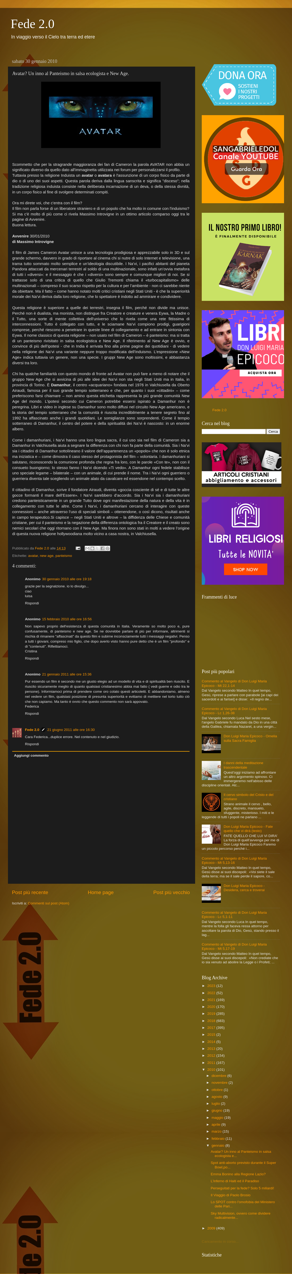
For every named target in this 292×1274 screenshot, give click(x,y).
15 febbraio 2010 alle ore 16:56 (67, 619)
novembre (220, 1083)
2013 (211, 1049)
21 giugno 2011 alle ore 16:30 (71, 730)
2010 (211, 1070)
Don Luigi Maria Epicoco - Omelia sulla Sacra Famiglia (250, 738)
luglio (216, 1104)
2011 (211, 1063)
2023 (211, 986)
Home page (101, 892)
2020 (211, 1007)
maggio (218, 1118)
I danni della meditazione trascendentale (243, 765)
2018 (211, 1021)
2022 (211, 993)
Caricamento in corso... (220, 1241)
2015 (211, 1035)
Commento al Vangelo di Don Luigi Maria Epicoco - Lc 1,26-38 (234, 711)
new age (46, 556)
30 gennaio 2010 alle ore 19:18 (67, 579)
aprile (216, 1124)
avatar (33, 556)
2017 (211, 1028)
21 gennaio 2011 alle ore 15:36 (67, 674)
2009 (211, 1228)
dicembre (219, 1076)
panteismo (63, 556)
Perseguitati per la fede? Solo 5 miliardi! (242, 1188)
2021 (211, 1000)
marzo (217, 1131)
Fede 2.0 (32, 24)
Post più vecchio (171, 892)
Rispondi (32, 603)
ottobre (218, 1090)
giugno (217, 1110)
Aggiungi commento (31, 755)
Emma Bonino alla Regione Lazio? (238, 1174)
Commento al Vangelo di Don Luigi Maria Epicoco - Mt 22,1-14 (234, 683)
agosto (217, 1097)
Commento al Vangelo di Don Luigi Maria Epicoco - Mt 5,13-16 (234, 860)
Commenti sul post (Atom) (48, 903)
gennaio (218, 1145)
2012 (211, 1056)
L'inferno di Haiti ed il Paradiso (235, 1181)
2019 (211, 1014)
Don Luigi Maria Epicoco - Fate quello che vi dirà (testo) (248, 829)
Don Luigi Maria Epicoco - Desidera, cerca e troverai (244, 888)
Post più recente (30, 892)
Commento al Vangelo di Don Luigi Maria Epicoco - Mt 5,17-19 (234, 946)
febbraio (219, 1139)
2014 (211, 1042)
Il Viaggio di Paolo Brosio (231, 1195)
